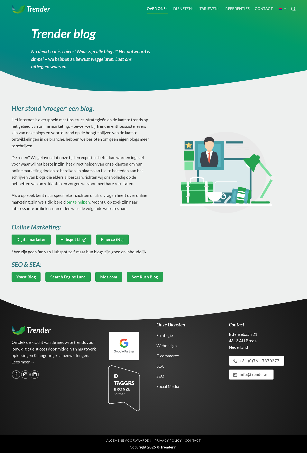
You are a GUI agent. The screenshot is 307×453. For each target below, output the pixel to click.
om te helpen (78, 201)
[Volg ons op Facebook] (16, 374)
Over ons (157, 8)
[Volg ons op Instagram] (25, 374)
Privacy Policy (168, 440)
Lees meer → (23, 361)
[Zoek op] (293, 9)
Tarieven (210, 8)
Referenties (237, 8)
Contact (264, 8)
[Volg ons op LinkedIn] (34, 374)
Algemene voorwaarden (128, 440)
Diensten (183, 8)
